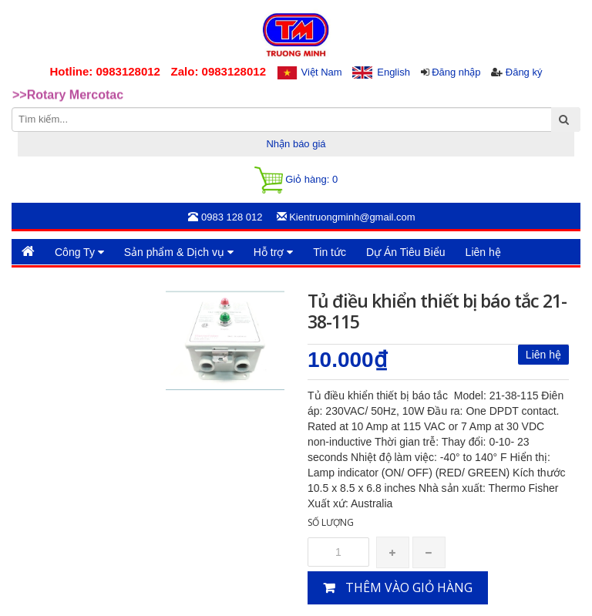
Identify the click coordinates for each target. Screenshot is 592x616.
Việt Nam (321, 72)
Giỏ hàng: (296, 180)
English (393, 72)
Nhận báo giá (295, 144)
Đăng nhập (456, 72)
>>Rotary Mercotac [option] (67, 96)
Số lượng (331, 522)
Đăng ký (524, 72)
